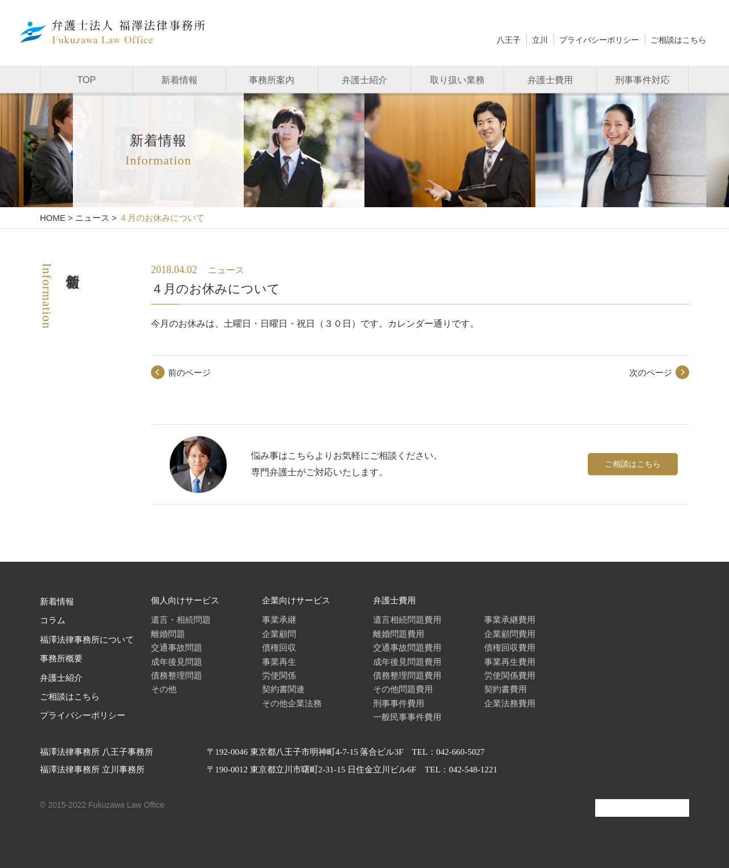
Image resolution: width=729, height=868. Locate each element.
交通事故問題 (176, 647)
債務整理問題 (176, 675)
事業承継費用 (509, 619)
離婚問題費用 (398, 634)
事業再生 (279, 662)
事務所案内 (271, 80)
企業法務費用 (509, 703)
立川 (540, 39)
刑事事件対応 (642, 80)
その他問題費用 (403, 689)
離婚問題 (168, 634)
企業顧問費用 (509, 634)
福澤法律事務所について (87, 639)
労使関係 (279, 675)
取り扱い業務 (457, 80)
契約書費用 (505, 689)
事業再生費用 (509, 662)
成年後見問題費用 (407, 662)
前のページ (189, 372)
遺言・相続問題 (181, 619)
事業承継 (279, 619)
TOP (86, 80)
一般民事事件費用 (407, 717)
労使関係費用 (509, 675)
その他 (164, 689)
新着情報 (179, 80)
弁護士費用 (550, 80)
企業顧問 (279, 634)
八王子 (509, 39)
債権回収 (279, 647)
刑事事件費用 (398, 703)
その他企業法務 (292, 703)
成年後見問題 (176, 662)
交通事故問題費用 (407, 647)
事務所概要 (61, 658)
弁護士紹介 (364, 80)
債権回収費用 (509, 647)
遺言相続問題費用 (407, 619)
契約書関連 (283, 689)
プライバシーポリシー (599, 39)
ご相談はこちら (678, 39)
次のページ (650, 372)
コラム (52, 620)
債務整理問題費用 (407, 675)
